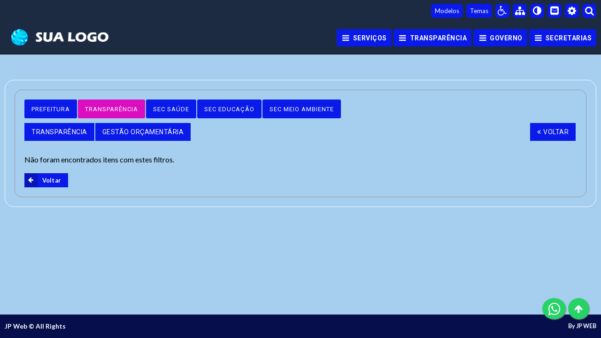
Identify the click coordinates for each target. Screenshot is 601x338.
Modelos (447, 11)
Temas (479, 11)
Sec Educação (229, 109)
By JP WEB (582, 326)
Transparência (111, 109)
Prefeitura (50, 109)
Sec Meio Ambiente (302, 109)
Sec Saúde (171, 109)
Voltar (553, 132)
